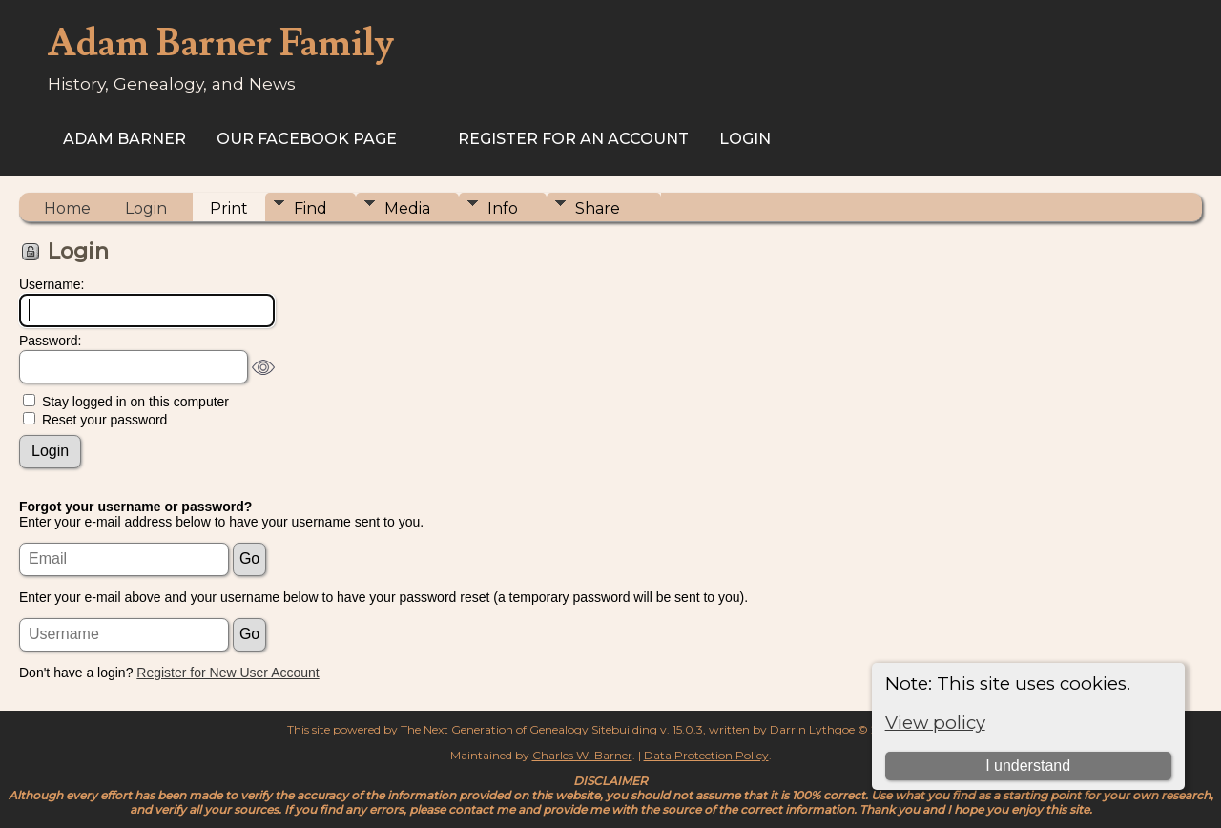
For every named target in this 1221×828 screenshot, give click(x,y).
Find (310, 208)
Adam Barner (124, 139)
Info (502, 208)
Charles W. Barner (582, 755)
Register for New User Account (227, 672)
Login (745, 139)
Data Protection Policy (706, 755)
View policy (935, 723)
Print (229, 208)
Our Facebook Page (307, 139)
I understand (1027, 765)
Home (67, 208)
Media (407, 208)
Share (597, 208)
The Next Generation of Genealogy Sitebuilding (529, 729)
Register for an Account (573, 139)
